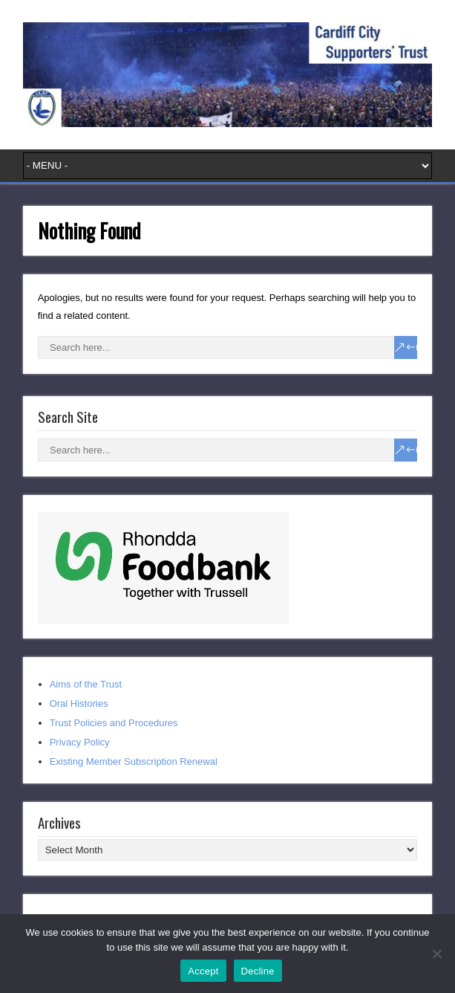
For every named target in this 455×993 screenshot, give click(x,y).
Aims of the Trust (86, 684)
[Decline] (436, 953)
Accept (203, 971)
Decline (258, 971)
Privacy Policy (80, 742)
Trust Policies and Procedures (114, 722)
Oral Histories (79, 703)
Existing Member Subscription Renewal (133, 761)
